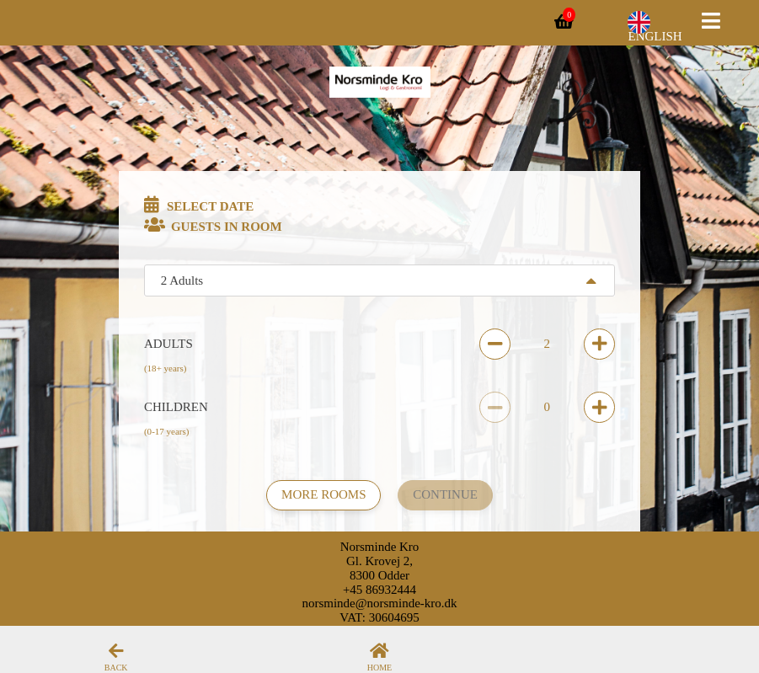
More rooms (323, 494)
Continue (445, 494)
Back (116, 667)
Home (379, 667)
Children (176, 407)
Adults (168, 343)
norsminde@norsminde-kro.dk (379, 603)
